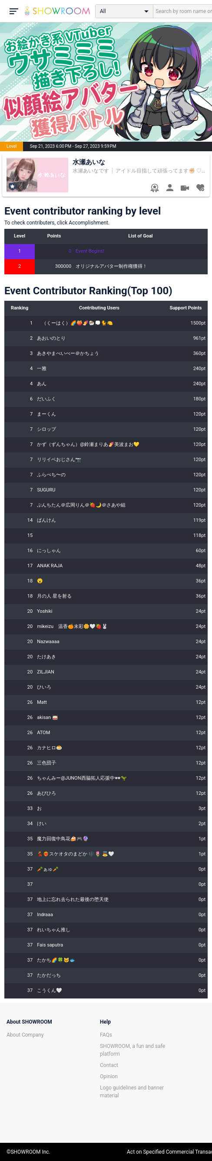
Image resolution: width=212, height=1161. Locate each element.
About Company (25, 1035)
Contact (109, 1065)
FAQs (106, 1035)
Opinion (109, 1076)
